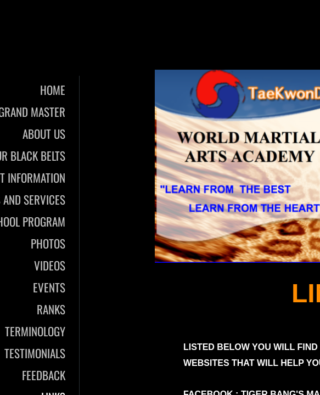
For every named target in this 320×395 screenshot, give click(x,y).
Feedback (43, 374)
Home (52, 89)
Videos (49, 265)
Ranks (51, 309)
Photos (48, 243)
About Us (44, 133)
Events (49, 287)
